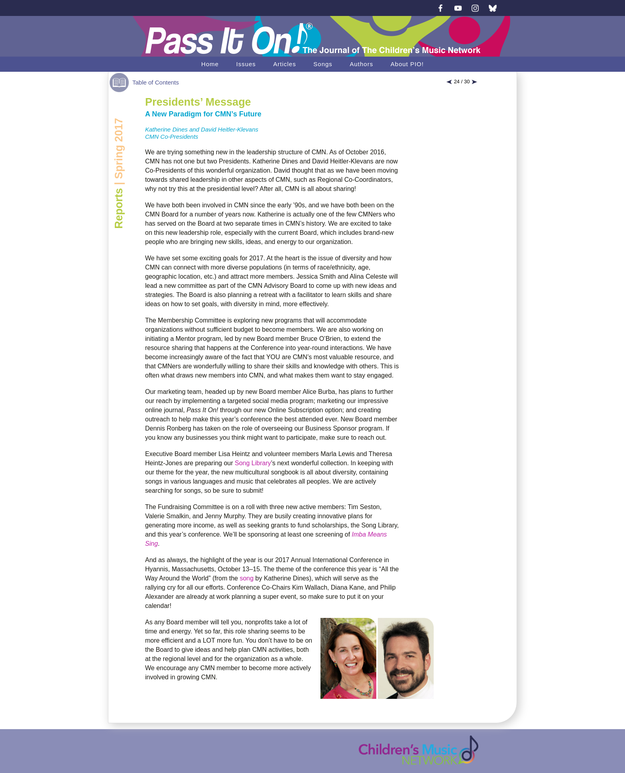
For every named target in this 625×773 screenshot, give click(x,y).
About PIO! (407, 64)
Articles (284, 64)
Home (210, 64)
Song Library (253, 463)
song (247, 578)
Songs (322, 64)
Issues (246, 64)
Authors (361, 64)
